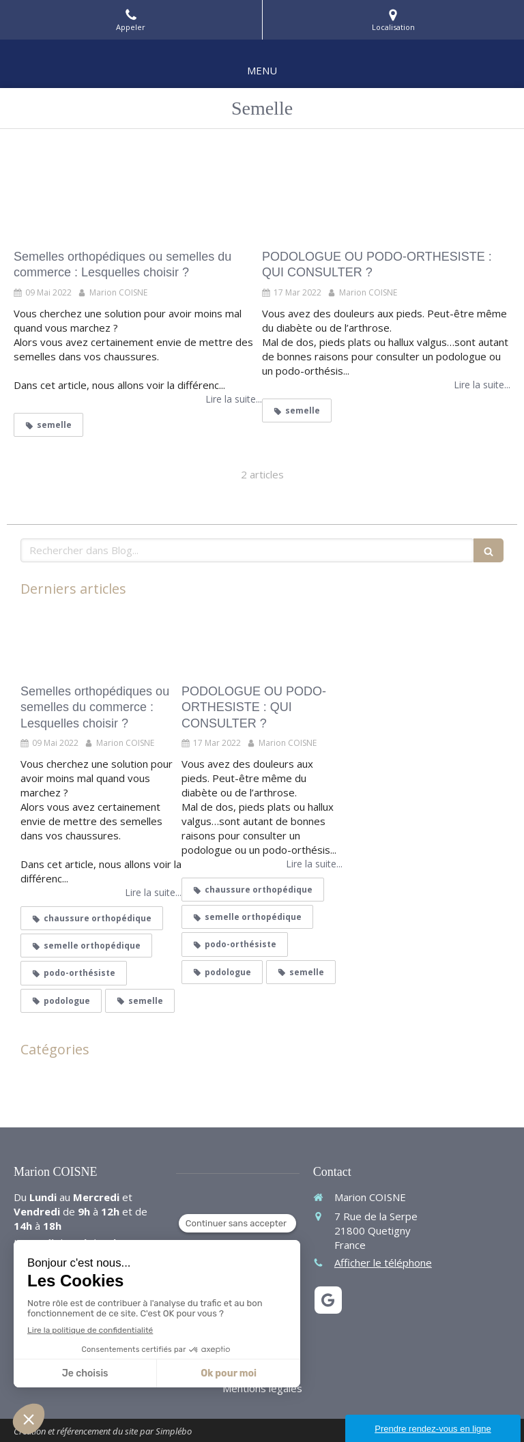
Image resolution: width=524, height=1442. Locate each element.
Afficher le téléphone (383, 1262)
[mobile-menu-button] (262, 70)
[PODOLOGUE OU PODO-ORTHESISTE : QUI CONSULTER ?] (386, 192)
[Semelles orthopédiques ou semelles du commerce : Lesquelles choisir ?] (138, 192)
